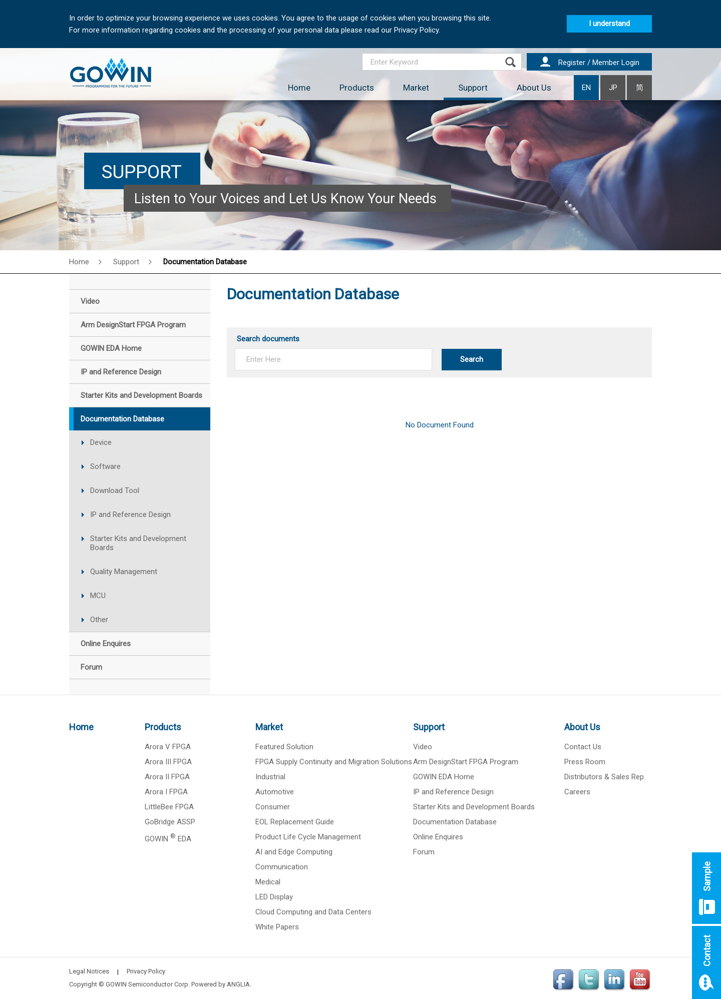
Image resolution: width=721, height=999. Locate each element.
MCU (98, 595)
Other (99, 619)
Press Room (584, 761)
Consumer (272, 806)
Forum (424, 851)
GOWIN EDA (168, 838)
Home (299, 88)
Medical (267, 881)
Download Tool (114, 490)
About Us (534, 88)
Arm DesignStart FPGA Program (465, 761)
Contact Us (582, 746)
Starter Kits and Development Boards (138, 543)
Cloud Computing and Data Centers (313, 911)
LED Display (274, 896)
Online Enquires (438, 836)
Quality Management (123, 571)
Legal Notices (89, 971)
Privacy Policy (146, 971)
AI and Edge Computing (293, 851)
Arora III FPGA (168, 761)
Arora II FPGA (167, 776)
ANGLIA (238, 984)
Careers (577, 791)
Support (473, 88)
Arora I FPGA (166, 791)
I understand (609, 23)
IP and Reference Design (130, 514)
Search (471, 359)
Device (101, 442)
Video (422, 746)
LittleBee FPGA (169, 806)
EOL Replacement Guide (294, 821)
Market (416, 88)
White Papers (277, 926)
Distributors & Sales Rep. (604, 776)
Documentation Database (205, 261)
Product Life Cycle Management (308, 836)
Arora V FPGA (168, 746)
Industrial (270, 776)
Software (105, 466)
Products (356, 88)
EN (586, 87)
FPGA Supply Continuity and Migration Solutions (333, 761)
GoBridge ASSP (170, 821)
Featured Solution (284, 746)
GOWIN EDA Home (443, 776)
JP (613, 87)
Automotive (274, 791)
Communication (281, 866)
